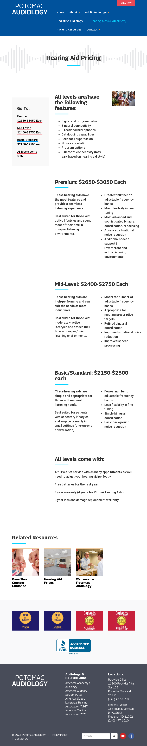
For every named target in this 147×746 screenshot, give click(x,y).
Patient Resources (69, 29)
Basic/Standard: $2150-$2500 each (29, 142)
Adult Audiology (97, 12)
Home (60, 12)
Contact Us (21, 738)
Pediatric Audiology (71, 21)
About (74, 12)
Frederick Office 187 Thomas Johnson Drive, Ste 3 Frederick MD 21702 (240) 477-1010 (121, 712)
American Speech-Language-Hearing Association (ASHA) (76, 702)
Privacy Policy (59, 734)
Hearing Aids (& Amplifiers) (110, 21)
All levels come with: (27, 154)
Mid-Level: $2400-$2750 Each (29, 130)
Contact (93, 29)
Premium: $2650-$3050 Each (29, 118)
